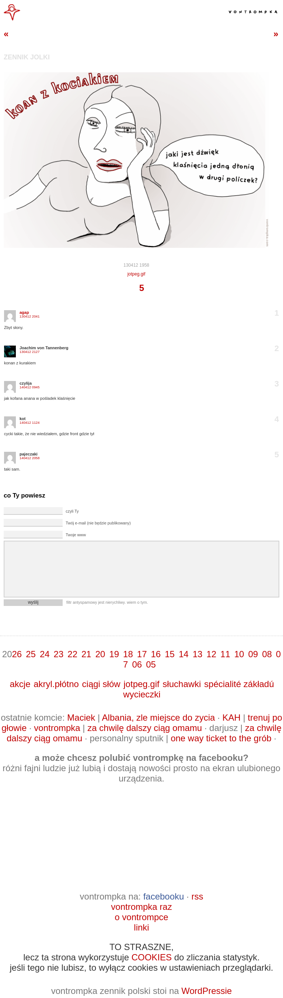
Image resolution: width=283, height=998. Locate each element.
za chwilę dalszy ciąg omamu (144, 728)
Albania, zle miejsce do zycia (158, 717)
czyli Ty (72, 511)
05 (151, 664)
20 (100, 654)
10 (239, 654)
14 (184, 654)
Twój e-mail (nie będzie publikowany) (98, 523)
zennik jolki (27, 57)
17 (142, 654)
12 (211, 654)
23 (59, 654)
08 (267, 654)
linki (141, 927)
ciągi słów (101, 684)
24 (45, 654)
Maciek (81, 717)
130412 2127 (29, 352)
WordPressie (206, 991)
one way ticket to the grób (221, 738)
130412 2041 (29, 316)
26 (17, 654)
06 (137, 664)
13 (198, 654)
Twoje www (76, 535)
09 (253, 654)
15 (170, 654)
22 (72, 654)
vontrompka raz (141, 907)
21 (86, 654)
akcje (20, 684)
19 (114, 654)
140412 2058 (29, 458)
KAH (231, 717)
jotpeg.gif (136, 274)
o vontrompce (141, 917)
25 (31, 654)
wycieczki (141, 694)
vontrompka (57, 728)
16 (156, 654)
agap (24, 312)
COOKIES (152, 957)
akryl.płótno (56, 684)
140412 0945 (29, 387)
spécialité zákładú (239, 684)
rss (197, 896)
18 (128, 654)
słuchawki (182, 684)
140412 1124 (29, 423)
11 (225, 654)
